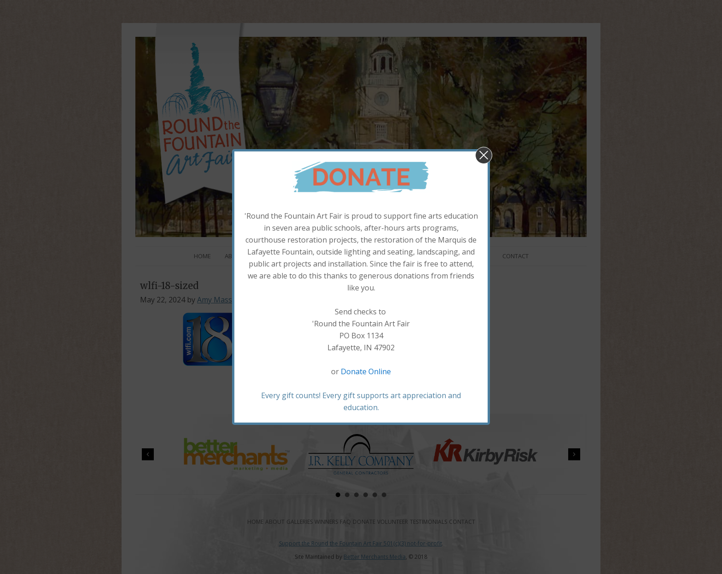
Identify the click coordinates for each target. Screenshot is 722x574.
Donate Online (366, 371)
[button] (483, 155)
